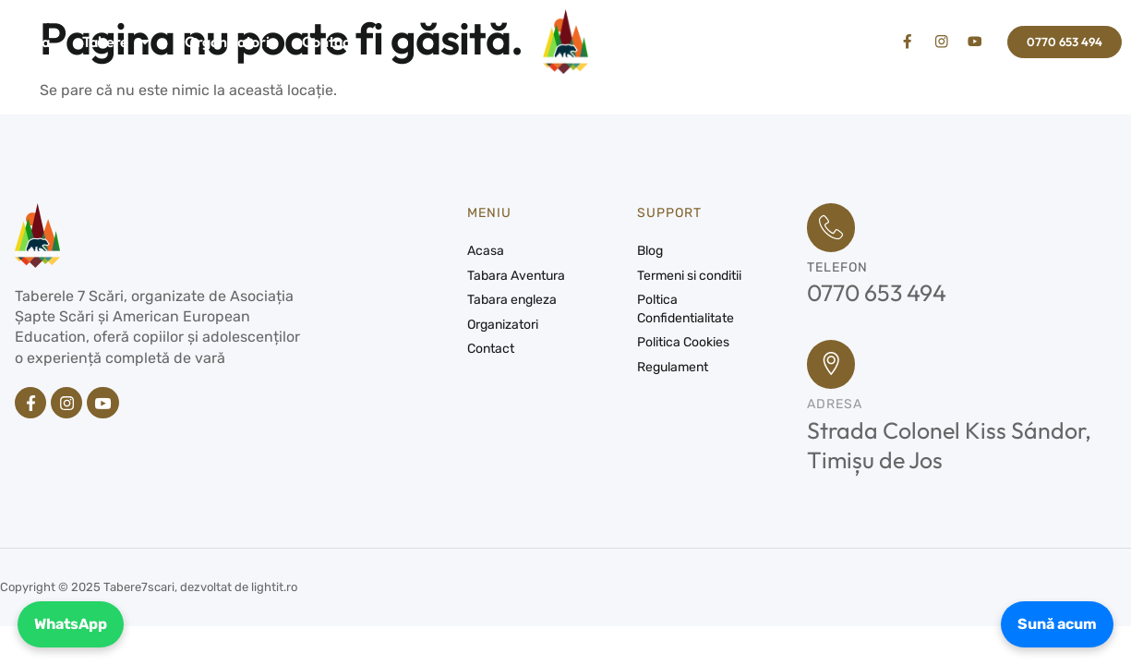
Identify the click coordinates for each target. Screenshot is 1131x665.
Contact (328, 41)
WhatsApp (73, 622)
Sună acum (1054, 622)
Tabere (117, 41)
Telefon (837, 270)
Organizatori (227, 41)
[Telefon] (833, 229)
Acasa (29, 41)
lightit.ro (274, 592)
